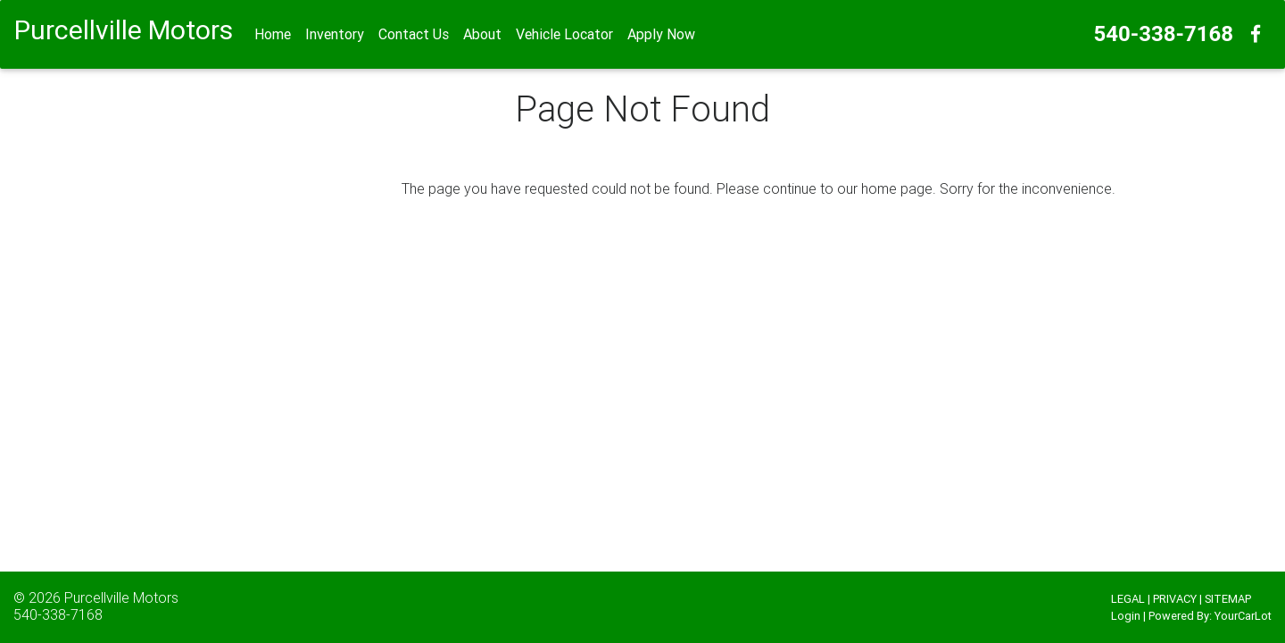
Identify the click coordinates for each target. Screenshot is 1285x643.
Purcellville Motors (121, 597)
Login (1125, 615)
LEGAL (1128, 598)
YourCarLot (1243, 615)
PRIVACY (1175, 598)
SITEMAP (1228, 598)
